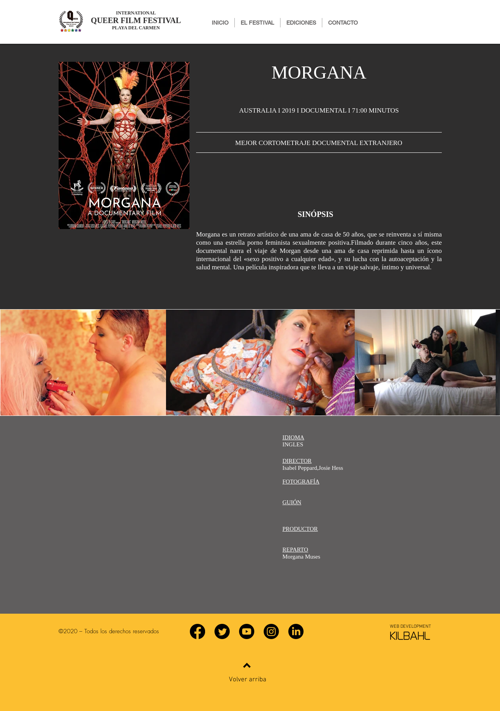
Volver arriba (247, 680)
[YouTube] (246, 631)
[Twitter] (222, 631)
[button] (301, 22)
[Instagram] (271, 631)
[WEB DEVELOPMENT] (410, 626)
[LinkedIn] (296, 631)
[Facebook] (197, 631)
